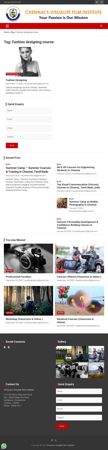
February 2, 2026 (76, 208)
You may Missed (15, 240)
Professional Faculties (18, 276)
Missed (10, 271)
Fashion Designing (16, 80)
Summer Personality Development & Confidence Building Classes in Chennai (77, 224)
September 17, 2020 (14, 84)
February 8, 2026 (12, 175)
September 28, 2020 (14, 280)
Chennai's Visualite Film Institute (60, 445)
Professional (13, 74)
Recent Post (13, 157)
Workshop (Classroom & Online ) (24, 319)
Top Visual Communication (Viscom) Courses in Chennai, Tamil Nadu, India (78, 186)
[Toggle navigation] (7, 26)
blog (8, 164)
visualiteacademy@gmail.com (36, 84)
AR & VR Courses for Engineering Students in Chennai (75, 169)
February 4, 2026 (63, 174)
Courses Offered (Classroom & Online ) (79, 276)
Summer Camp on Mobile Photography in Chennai (83, 203)
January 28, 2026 (64, 231)
